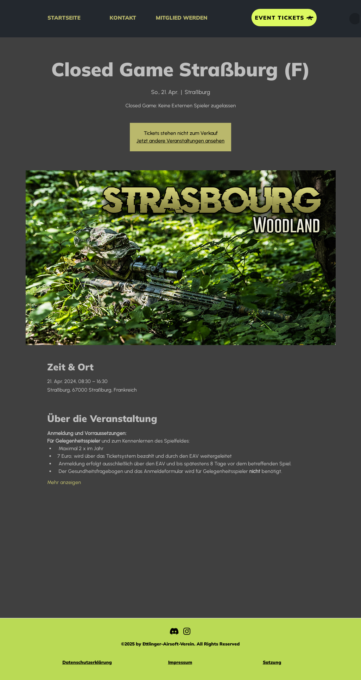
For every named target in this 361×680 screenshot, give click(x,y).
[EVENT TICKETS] (284, 17)
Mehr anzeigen (64, 482)
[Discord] (174, 631)
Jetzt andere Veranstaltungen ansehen (180, 141)
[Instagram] (187, 631)
